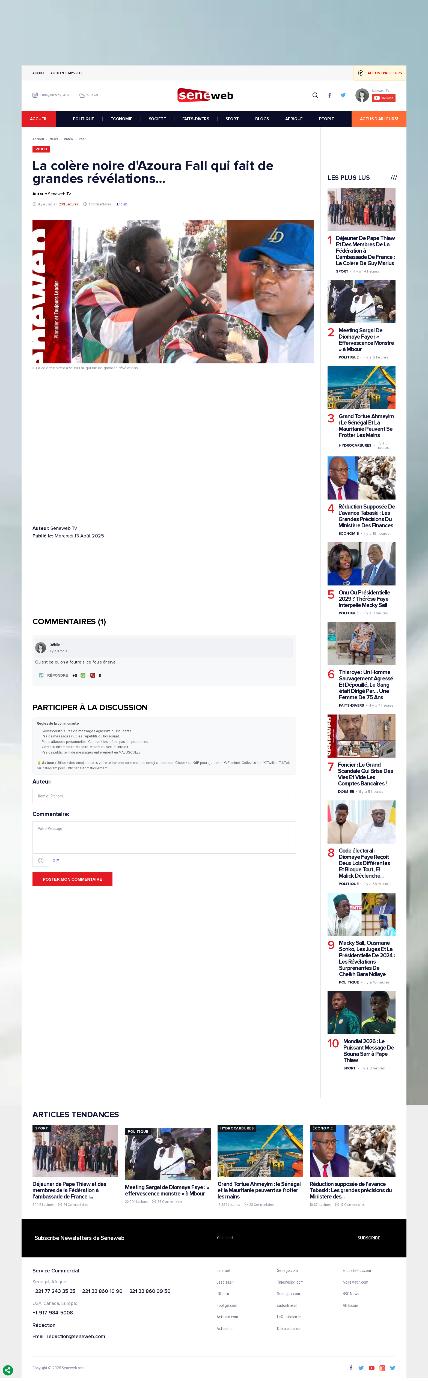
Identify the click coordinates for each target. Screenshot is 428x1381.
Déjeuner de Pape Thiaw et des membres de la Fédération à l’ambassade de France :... (69, 1190)
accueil (38, 118)
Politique (348, 357)
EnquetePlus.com (357, 1270)
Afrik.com (350, 1305)
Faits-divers (351, 705)
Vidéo (68, 139)
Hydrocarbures (355, 445)
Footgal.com (227, 1305)
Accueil (38, 73)
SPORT (232, 118)
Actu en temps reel (66, 73)
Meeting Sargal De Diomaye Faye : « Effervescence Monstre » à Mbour (366, 339)
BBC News (351, 1294)
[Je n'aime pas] (97, 675)
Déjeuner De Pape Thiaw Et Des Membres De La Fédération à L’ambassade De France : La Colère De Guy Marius (365, 251)
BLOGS (262, 118)
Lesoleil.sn (225, 1282)
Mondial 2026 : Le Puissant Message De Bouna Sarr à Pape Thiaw (368, 1050)
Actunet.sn (225, 1328)
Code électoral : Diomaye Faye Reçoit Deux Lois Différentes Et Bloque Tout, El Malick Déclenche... (364, 863)
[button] (52, 675)
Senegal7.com (288, 1294)
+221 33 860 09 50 (149, 1292)
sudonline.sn (287, 1305)
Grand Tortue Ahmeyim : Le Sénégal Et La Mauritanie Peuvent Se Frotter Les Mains (366, 425)
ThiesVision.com (290, 1282)
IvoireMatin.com (355, 1282)
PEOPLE (326, 118)
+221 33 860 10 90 (100, 1292)
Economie (348, 533)
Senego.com (287, 1270)
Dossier (346, 792)
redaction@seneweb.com (76, 1337)
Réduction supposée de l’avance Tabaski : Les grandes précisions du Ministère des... (351, 1190)
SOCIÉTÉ (157, 118)
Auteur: (164, 791)
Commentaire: (164, 839)
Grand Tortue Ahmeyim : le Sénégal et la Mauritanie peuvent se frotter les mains (259, 1190)
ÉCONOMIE (121, 118)
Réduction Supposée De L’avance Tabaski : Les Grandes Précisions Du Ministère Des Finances (366, 516)
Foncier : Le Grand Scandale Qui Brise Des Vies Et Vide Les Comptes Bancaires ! (365, 774)
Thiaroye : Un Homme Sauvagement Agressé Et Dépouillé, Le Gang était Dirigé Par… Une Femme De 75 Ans (366, 685)
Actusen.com (227, 1317)
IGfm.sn (223, 1294)
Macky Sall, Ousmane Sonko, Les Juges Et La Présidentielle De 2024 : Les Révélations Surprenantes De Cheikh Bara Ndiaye (367, 959)
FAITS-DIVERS (195, 118)
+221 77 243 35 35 (53, 1292)
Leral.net (224, 1270)
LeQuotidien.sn (289, 1317)
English (122, 204)
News (54, 139)
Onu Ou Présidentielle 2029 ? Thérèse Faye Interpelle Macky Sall (364, 599)
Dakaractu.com (289, 1328)
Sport (342, 271)
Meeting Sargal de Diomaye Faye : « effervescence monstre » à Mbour (167, 1190)
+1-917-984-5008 (52, 1313)
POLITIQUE (83, 118)
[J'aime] (79, 675)
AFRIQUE (294, 118)
